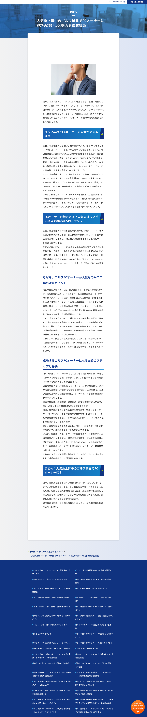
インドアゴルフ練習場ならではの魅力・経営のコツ (91, 573)
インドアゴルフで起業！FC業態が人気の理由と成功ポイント (51, 695)
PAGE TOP (73, 562)
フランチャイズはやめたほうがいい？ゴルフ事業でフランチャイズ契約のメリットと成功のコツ (95, 653)
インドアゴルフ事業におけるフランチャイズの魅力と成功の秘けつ (52, 646)
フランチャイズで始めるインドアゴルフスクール (48, 615)
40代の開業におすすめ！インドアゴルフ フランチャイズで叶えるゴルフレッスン (96, 675)
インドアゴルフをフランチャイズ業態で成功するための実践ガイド (95, 696)
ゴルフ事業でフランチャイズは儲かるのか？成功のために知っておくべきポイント (52, 653)
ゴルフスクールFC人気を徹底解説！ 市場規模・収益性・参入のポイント (53, 668)
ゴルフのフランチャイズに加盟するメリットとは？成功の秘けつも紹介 (95, 639)
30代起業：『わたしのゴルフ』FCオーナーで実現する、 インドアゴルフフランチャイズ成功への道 (52, 689)
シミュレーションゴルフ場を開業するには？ (47, 601)
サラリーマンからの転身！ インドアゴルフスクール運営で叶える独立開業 (52, 682)
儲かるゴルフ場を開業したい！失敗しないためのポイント (50, 596)
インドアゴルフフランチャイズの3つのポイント (90, 610)
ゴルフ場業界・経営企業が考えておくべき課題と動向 (92, 578)
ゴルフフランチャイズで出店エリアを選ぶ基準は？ (91, 601)
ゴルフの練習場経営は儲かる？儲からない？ (89, 583)
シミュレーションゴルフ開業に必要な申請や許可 (48, 592)
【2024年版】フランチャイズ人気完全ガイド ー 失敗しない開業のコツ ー (95, 668)
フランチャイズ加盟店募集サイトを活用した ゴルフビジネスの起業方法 (95, 646)
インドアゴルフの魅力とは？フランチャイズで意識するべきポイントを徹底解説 (52, 621)
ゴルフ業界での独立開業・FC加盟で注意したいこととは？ (94, 596)
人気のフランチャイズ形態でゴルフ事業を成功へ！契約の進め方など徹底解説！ (95, 632)
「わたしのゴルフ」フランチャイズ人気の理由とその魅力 (93, 626)
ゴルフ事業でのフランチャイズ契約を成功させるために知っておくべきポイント (52, 660)
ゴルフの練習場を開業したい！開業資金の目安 (47, 587)
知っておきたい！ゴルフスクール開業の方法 (47, 578)
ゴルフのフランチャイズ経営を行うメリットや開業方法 (50, 583)
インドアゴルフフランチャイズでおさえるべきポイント (93, 606)
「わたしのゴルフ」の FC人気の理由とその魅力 (47, 626)
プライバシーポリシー (83, 714)
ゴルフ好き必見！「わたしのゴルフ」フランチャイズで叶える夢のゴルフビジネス (95, 660)
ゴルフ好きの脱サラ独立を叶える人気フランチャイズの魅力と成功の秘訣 (95, 682)
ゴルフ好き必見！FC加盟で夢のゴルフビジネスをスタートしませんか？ (52, 639)
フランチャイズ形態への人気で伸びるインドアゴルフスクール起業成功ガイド (95, 689)
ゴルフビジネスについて (41, 606)
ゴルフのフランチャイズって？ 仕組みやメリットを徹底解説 (94, 619)
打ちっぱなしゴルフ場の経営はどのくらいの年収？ (91, 587)
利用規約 (93, 714)
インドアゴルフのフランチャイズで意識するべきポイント (50, 573)
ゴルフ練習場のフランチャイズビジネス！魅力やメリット (93, 592)
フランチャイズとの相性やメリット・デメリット (48, 610)
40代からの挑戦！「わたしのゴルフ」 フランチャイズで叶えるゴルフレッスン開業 (53, 675)
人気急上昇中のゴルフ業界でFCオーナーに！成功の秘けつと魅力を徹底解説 (52, 632)
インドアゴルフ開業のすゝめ (85, 615)
